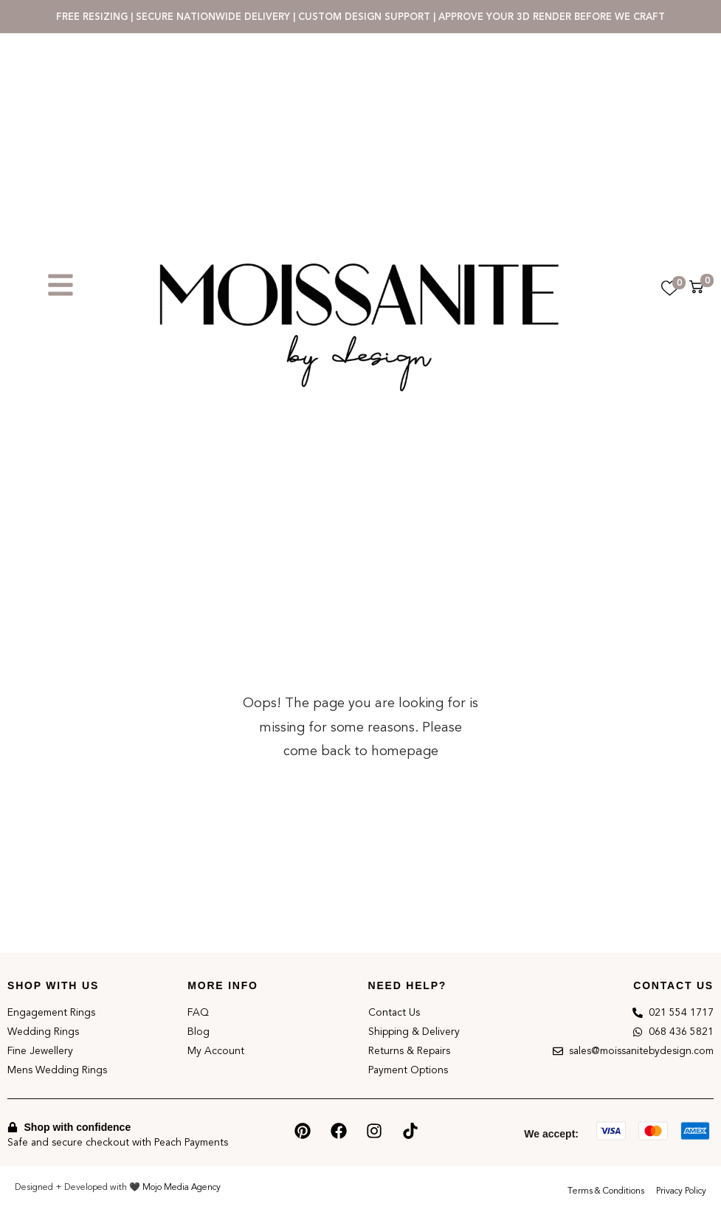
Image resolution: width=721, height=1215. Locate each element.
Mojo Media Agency (181, 1187)
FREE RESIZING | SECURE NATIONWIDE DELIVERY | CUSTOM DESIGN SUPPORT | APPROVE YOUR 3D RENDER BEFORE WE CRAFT (360, 16)
